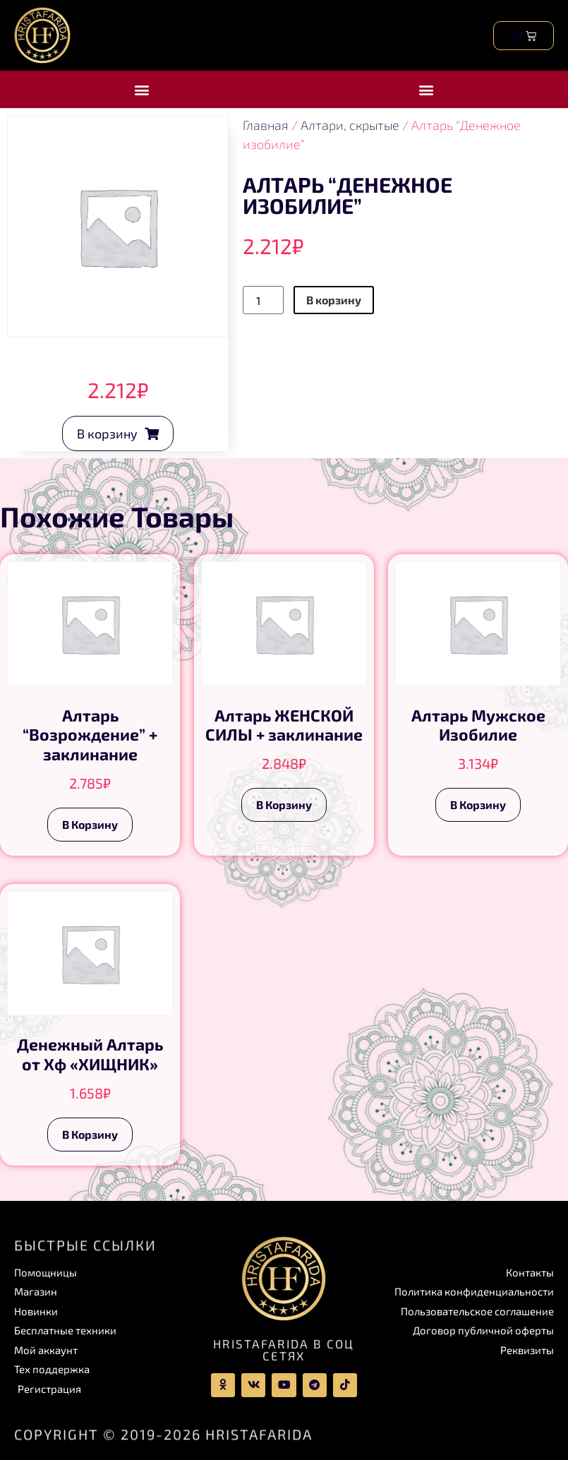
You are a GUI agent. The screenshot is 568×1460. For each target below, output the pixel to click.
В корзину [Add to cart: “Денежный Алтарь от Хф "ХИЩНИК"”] (90, 1134)
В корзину (333, 299)
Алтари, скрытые (350, 125)
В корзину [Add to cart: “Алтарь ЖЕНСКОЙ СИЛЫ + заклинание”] (284, 804)
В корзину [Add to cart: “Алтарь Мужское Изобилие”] (478, 804)
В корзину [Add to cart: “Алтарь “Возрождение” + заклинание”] (90, 824)
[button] (142, 89)
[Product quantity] (263, 300)
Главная (266, 125)
